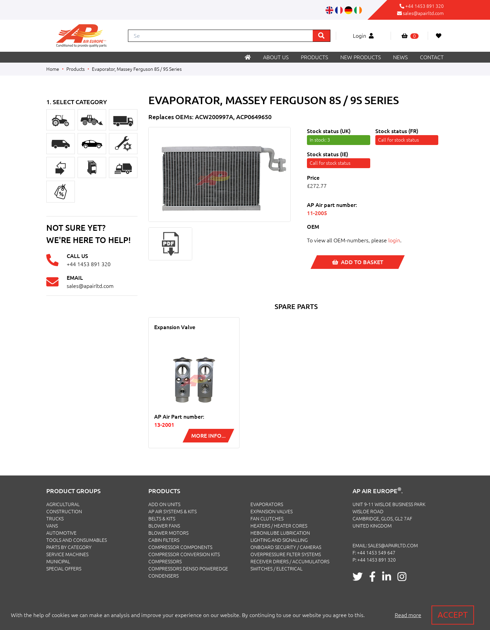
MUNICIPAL (58, 561)
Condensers (163, 576)
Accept (453, 614)
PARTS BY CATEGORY (69, 547)
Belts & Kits (161, 518)
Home (52, 69)
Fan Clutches (266, 518)
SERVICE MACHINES (67, 554)
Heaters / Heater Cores (278, 526)
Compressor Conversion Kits (184, 554)
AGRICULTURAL (63, 504)
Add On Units (164, 504)
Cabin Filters (163, 540)
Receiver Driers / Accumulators (289, 561)
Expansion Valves (271, 511)
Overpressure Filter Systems (285, 554)
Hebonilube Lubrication (280, 533)
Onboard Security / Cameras (285, 547)
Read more (408, 615)
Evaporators (266, 504)
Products (314, 57)
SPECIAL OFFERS (63, 568)
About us (276, 57)
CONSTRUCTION (64, 511)
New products (360, 57)
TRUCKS (55, 518)
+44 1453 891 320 (424, 6)
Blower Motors (168, 533)
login (394, 240)
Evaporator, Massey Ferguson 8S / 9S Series (137, 69)
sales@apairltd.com (423, 13)
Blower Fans (164, 526)
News (400, 57)
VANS (52, 526)
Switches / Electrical (276, 568)
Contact (432, 57)
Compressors (165, 561)
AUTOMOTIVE (61, 533)
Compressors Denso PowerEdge (188, 568)
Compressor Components (180, 547)
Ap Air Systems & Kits (172, 511)
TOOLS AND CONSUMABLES (76, 540)
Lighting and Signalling (279, 540)
